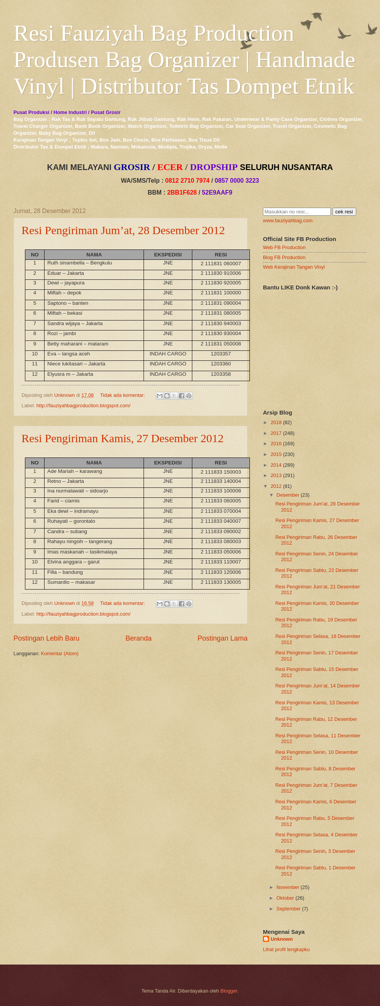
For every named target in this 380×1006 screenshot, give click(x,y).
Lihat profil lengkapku (286, 949)
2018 (276, 422)
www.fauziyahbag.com (287, 220)
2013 (276, 475)
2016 (276, 443)
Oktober (285, 898)
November (287, 887)
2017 (276, 433)
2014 (276, 465)
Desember (287, 495)
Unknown (282, 939)
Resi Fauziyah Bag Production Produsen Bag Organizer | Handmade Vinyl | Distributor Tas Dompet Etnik (184, 59)
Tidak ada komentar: (123, 395)
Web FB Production (284, 247)
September (288, 909)
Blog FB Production (284, 257)
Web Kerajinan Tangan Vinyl (294, 267)
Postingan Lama (223, 638)
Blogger (228, 991)
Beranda (139, 638)
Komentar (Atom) (60, 653)
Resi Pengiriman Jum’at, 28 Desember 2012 (123, 230)
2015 (276, 454)
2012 (276, 486)
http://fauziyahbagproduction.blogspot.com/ (83, 405)
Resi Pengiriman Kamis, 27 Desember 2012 (122, 438)
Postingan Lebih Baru (46, 638)
